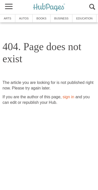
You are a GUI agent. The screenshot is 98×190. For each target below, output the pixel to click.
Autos (24, 18)
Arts (7, 18)
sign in (68, 97)
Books (41, 18)
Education (84, 18)
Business (61, 18)
